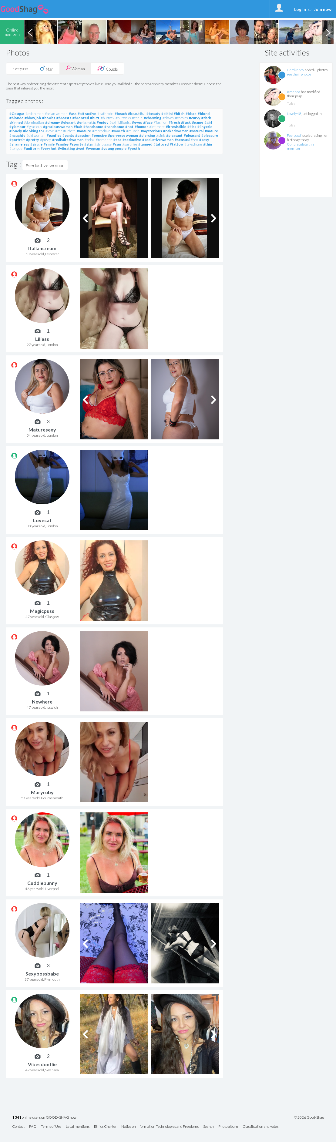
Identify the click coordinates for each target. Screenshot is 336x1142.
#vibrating (66, 148)
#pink (160, 135)
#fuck (186, 122)
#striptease (103, 144)
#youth (134, 148)
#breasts (63, 118)
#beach (121, 113)
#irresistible (176, 126)
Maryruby (42, 792)
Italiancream (42, 248)
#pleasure (209, 135)
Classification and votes (260, 1127)
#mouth (118, 131)
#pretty (32, 139)
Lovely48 (294, 113)
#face (148, 122)
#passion (82, 135)
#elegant (68, 122)
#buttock (107, 118)
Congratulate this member (300, 146)
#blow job (33, 118)
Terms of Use (51, 1127)
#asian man (34, 113)
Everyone (20, 68)
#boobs (48, 118)
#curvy (194, 118)
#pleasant (174, 135)
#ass (72, 113)
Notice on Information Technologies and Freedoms (160, 1127)
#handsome (93, 126)
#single (36, 144)
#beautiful (136, 113)
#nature (211, 131)
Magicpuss (42, 611)
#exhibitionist (120, 122)
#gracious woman (57, 126)
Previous (30, 32)
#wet (80, 148)
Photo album (228, 1127)
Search (208, 1127)
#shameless (19, 144)
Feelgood (294, 135)
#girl (208, 122)
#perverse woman (123, 135)
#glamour (17, 126)
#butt (94, 118)
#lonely (15, 131)
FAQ (32, 1127)
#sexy (204, 139)
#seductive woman (157, 139)
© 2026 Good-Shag (309, 1117)
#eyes (137, 122)
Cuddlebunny (42, 883)
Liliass (42, 339)
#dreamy (52, 122)
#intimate (157, 126)
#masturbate (65, 131)
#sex (194, 139)
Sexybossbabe (42, 973)
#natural (196, 131)
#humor (141, 126)
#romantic (104, 139)
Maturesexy (42, 429)
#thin (207, 144)
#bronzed (80, 118)
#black (191, 113)
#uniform (31, 148)
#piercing (147, 135)
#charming (152, 118)
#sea (117, 139)
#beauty (153, 113)
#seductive (132, 139)
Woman (75, 68)
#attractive (87, 113)
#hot (129, 126)
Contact (18, 1127)
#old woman (35, 135)
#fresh (174, 122)
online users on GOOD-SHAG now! (44, 1118)
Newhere (42, 701)
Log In (300, 9)
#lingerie (204, 126)
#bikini (167, 113)
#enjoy (102, 122)
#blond (204, 113)
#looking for (33, 131)
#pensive (99, 135)
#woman (93, 148)
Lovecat (42, 520)
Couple (107, 68)
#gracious (34, 126)
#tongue (15, 148)
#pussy (45, 139)
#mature (84, 131)
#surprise (129, 144)
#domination (34, 122)
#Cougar (16, 113)
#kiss (191, 126)
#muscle (132, 131)
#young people (113, 148)
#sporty (76, 144)
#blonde (16, 118)
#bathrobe (105, 113)
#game (197, 122)
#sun (117, 144)
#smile (49, 144)
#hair (78, 126)
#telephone (193, 144)
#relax (90, 139)
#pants (68, 135)
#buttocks (123, 118)
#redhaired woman (67, 139)
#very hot (49, 148)
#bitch (179, 113)
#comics (181, 118)
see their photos (299, 74)
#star (88, 144)
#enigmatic (86, 122)
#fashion (160, 122)
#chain (137, 118)
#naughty (17, 135)
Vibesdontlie (42, 1064)
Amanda (293, 91)
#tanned (145, 144)
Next (328, 32)
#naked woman (175, 131)
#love (49, 131)
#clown (168, 118)
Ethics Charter (105, 1127)
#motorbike (101, 131)
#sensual (182, 139)
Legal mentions (77, 1127)
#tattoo (176, 144)
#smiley (62, 144)
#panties (54, 135)
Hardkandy (295, 70)
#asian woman (56, 113)
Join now (322, 9)
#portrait (17, 139)
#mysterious (151, 131)
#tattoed (161, 144)
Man (46, 68)
